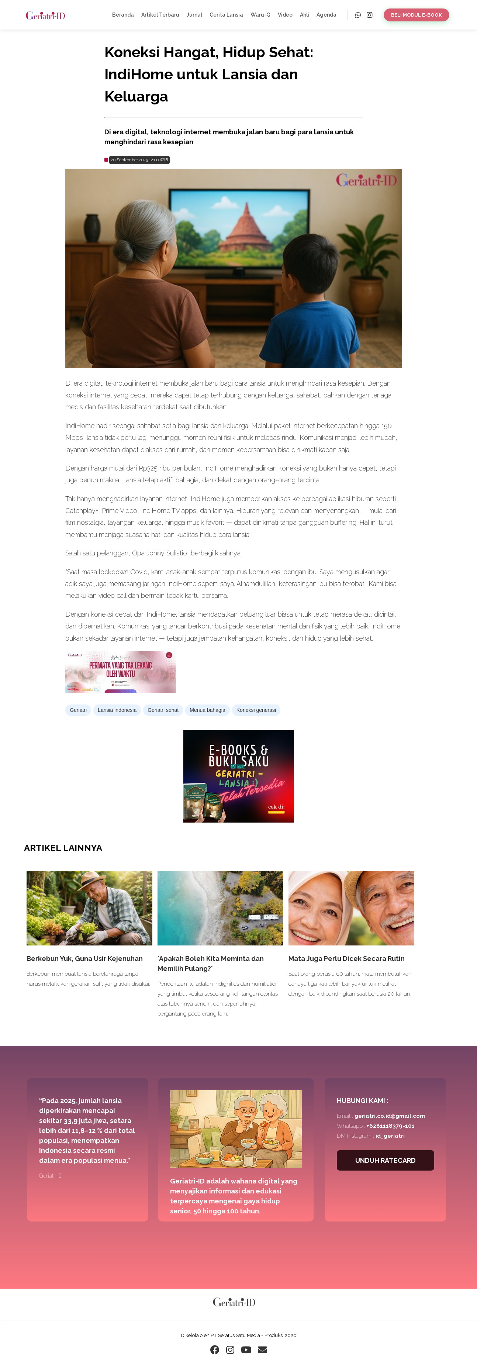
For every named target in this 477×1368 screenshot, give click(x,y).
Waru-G (260, 15)
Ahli (304, 15)
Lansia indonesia (117, 710)
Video (285, 15)
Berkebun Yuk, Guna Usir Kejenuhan (85, 958)
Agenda (326, 15)
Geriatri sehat (163, 710)
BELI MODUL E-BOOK (416, 15)
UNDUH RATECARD (385, 1160)
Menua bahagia (207, 710)
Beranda (123, 15)
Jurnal (194, 15)
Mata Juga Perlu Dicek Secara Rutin (346, 958)
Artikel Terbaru (160, 15)
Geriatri (78, 710)
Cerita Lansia (226, 15)
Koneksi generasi (256, 710)
